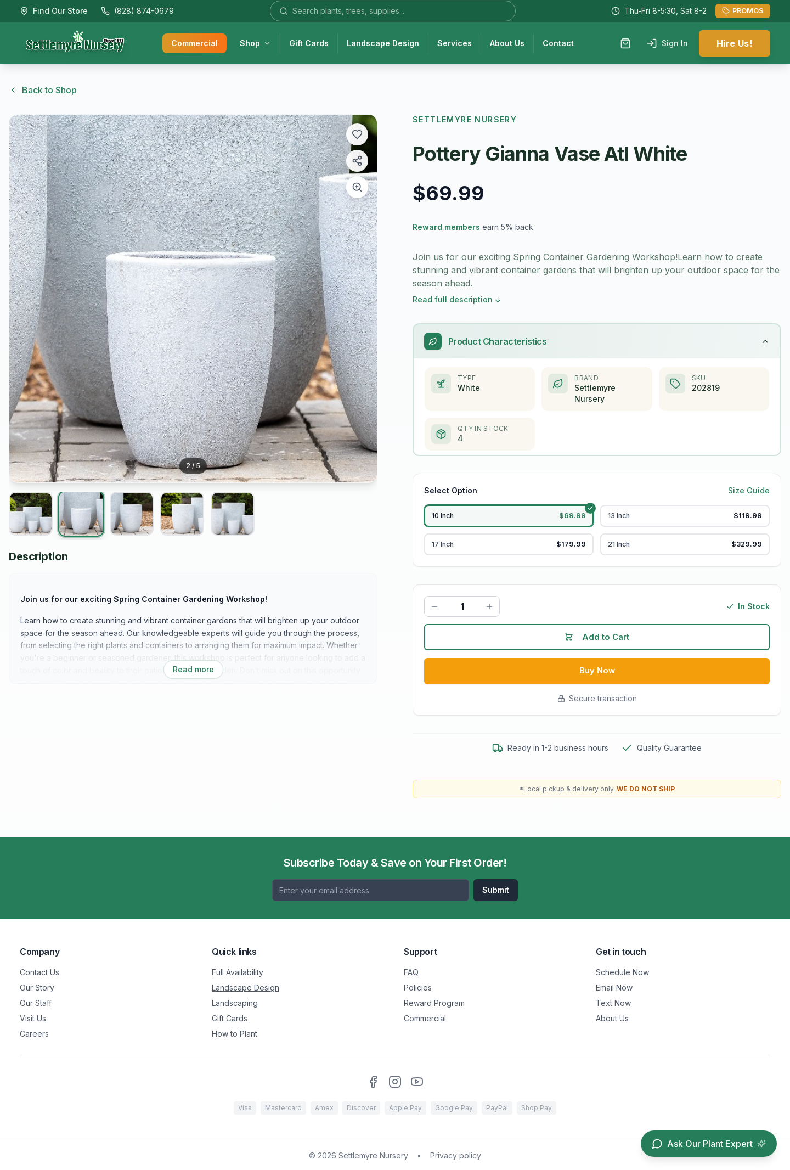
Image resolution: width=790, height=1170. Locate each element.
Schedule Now (622, 972)
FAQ (411, 972)
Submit (495, 890)
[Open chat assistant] (709, 1143)
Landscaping (235, 1003)
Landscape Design (383, 44)
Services (454, 44)
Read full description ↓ (457, 299)
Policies (418, 987)
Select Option (450, 491)
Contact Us (39, 972)
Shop (255, 44)
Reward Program (434, 1003)
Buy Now (597, 683)
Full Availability (237, 972)
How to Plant (234, 1033)
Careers (34, 1033)
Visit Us (33, 1018)
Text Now (613, 1003)
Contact (558, 44)
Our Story (37, 987)
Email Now (614, 987)
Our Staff (36, 1003)
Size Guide (749, 491)
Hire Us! (734, 44)
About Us (507, 44)
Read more (193, 669)
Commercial (194, 44)
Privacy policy (455, 1155)
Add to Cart (597, 648)
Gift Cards (309, 44)
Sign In (667, 44)
